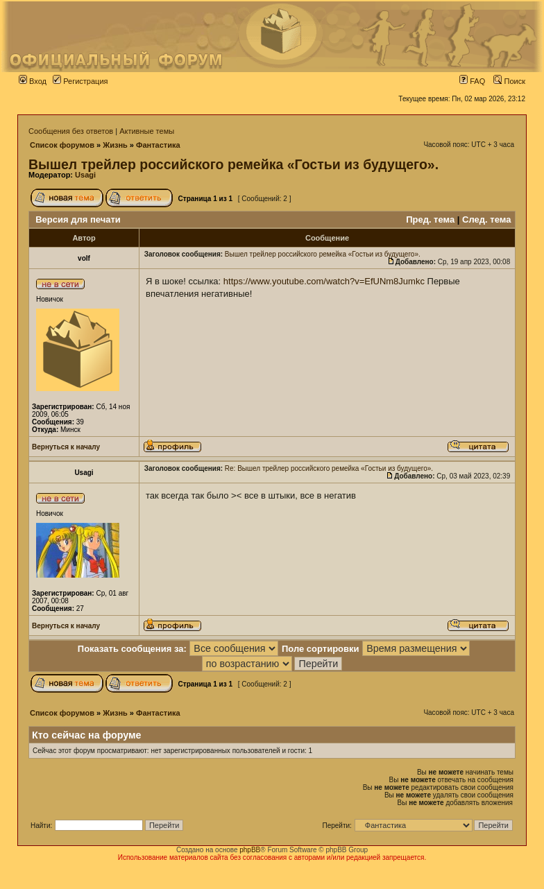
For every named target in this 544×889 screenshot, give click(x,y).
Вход (32, 81)
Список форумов (62, 145)
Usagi (85, 175)
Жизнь (115, 145)
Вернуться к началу (66, 447)
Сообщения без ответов (70, 131)
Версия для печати (78, 219)
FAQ (472, 81)
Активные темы (146, 131)
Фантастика (158, 145)
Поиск (509, 81)
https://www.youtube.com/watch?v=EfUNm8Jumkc (324, 281)
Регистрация (80, 81)
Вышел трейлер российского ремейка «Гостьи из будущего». (233, 164)
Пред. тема (430, 219)
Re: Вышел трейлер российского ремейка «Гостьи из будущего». (329, 468)
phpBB (249, 850)
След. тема (486, 219)
